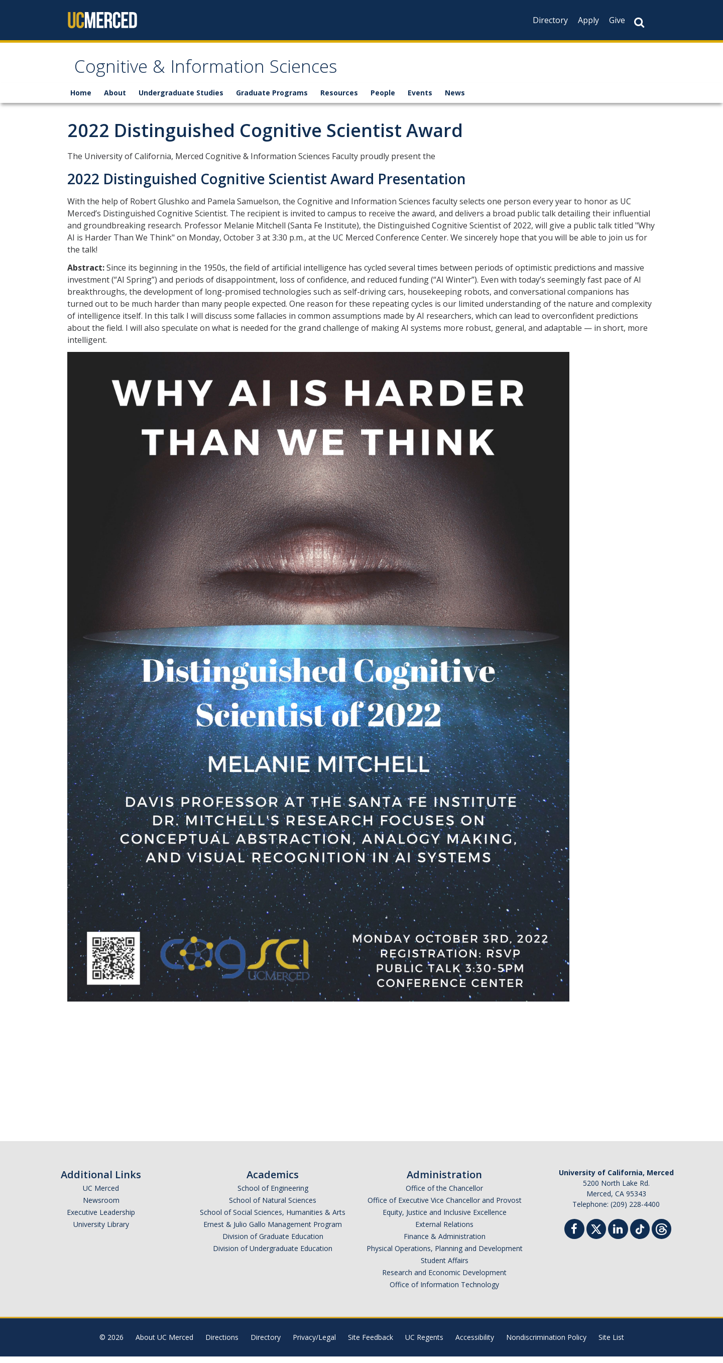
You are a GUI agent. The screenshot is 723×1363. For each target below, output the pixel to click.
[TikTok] (640, 1234)
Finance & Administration (445, 1243)
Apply (588, 20)
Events (420, 99)
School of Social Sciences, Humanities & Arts (272, 1218)
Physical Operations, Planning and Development (445, 1255)
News (455, 99)
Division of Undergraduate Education (272, 1255)
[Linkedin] (618, 1237)
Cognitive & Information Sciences (237, 72)
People (383, 99)
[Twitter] (596, 1234)
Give (617, 20)
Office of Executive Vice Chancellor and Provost (445, 1206)
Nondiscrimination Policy (546, 1343)
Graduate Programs (272, 99)
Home (80, 99)
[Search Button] (639, 22)
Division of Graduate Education (272, 1243)
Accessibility (474, 1343)
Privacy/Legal (314, 1343)
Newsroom (101, 1206)
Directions (221, 1343)
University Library (101, 1230)
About (115, 99)
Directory (550, 20)
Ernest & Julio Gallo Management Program (272, 1230)
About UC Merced (164, 1343)
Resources (339, 99)
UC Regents (424, 1343)
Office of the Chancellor (444, 1194)
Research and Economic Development (444, 1279)
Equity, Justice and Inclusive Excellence (445, 1218)
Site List (611, 1343)
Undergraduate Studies (181, 99)
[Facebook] (574, 1237)
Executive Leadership (101, 1218)
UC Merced (101, 1194)
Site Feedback (370, 1343)
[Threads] (661, 1234)
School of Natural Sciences (272, 1206)
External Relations (444, 1230)
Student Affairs (444, 1267)
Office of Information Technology (444, 1291)
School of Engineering (272, 1194)
